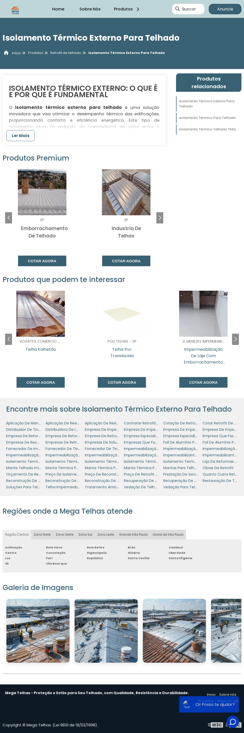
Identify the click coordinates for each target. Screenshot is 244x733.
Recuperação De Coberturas (188, 480)
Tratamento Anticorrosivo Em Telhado (119, 487)
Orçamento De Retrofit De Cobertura (39, 474)
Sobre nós (227, 694)
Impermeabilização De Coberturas (154, 448)
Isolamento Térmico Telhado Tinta (207, 129)
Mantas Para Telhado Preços (188, 467)
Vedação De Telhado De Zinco (151, 487)
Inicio (211, 694)
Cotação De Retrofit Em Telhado (192, 423)
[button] (159, 217)
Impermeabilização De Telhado (191, 448)
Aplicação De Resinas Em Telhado (75, 423)
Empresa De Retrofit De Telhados (114, 435)
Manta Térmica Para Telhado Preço (116, 467)
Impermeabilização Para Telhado (114, 455)
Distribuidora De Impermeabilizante (76, 429)
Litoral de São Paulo (168, 534)
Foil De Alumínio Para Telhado (189, 442)
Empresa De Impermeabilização (113, 429)
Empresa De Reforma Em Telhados (76, 435)
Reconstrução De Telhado (108, 480)
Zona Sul (85, 534)
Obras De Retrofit (218, 467)
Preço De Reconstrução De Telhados (117, 474)
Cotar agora (42, 261)
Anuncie (225, 9)
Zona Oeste (64, 534)
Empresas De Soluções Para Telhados (118, 442)
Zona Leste (105, 534)
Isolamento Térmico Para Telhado (207, 117)
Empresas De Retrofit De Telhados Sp (78, 442)
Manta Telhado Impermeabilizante (37, 467)
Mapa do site (228, 700)
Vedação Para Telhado (183, 487)
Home (58, 9)
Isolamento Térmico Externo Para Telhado (206, 104)
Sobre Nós (90, 9)
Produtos (127, 9)
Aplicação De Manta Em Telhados (36, 423)
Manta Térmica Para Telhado (71, 467)
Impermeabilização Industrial (71, 455)
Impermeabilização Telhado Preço (154, 455)
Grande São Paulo (133, 534)
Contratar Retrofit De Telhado (150, 423)
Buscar (189, 9)
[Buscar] (178, 9)
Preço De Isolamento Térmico (72, 474)
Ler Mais (20, 136)
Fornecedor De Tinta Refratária (73, 448)
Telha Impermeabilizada (67, 487)
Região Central (17, 534)
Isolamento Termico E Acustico (34, 461)
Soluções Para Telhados (27, 487)
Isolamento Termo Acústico (188, 461)
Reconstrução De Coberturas (32, 480)
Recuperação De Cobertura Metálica (157, 480)
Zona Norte (42, 534)
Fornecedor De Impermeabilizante (36, 448)
